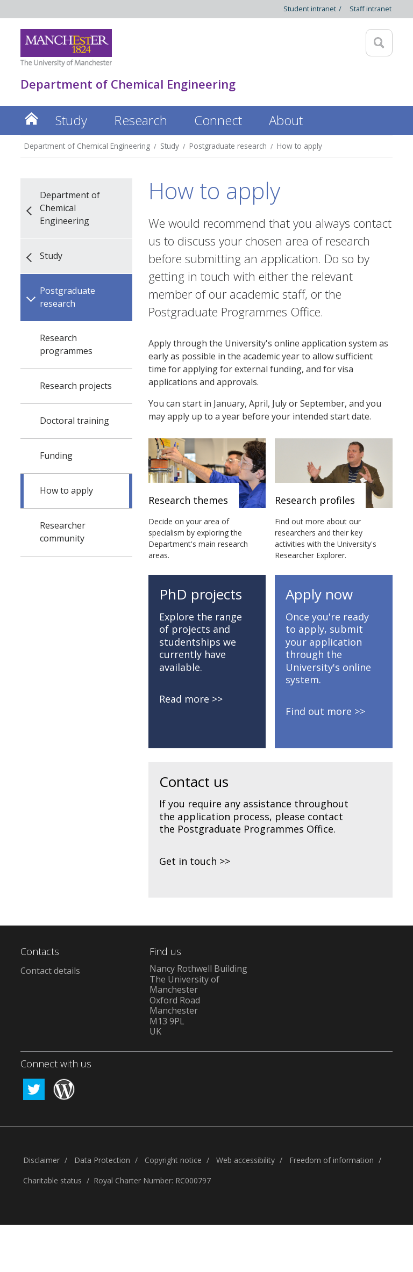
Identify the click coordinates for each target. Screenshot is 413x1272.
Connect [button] (218, 120)
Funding (56, 455)
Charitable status (52, 1180)
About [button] (286, 120)
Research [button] (140, 120)
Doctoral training (74, 421)
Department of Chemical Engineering (87, 146)
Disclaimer (41, 1160)
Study (169, 146)
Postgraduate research (228, 146)
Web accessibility (245, 1160)
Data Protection (102, 1160)
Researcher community (63, 531)
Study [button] (71, 120)
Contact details (50, 971)
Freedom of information (331, 1160)
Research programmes (66, 344)
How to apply (299, 146)
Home (31, 118)
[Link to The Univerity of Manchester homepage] (66, 48)
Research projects (76, 386)
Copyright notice (173, 1160)
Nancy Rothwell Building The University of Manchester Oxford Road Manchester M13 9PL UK (198, 1000)
